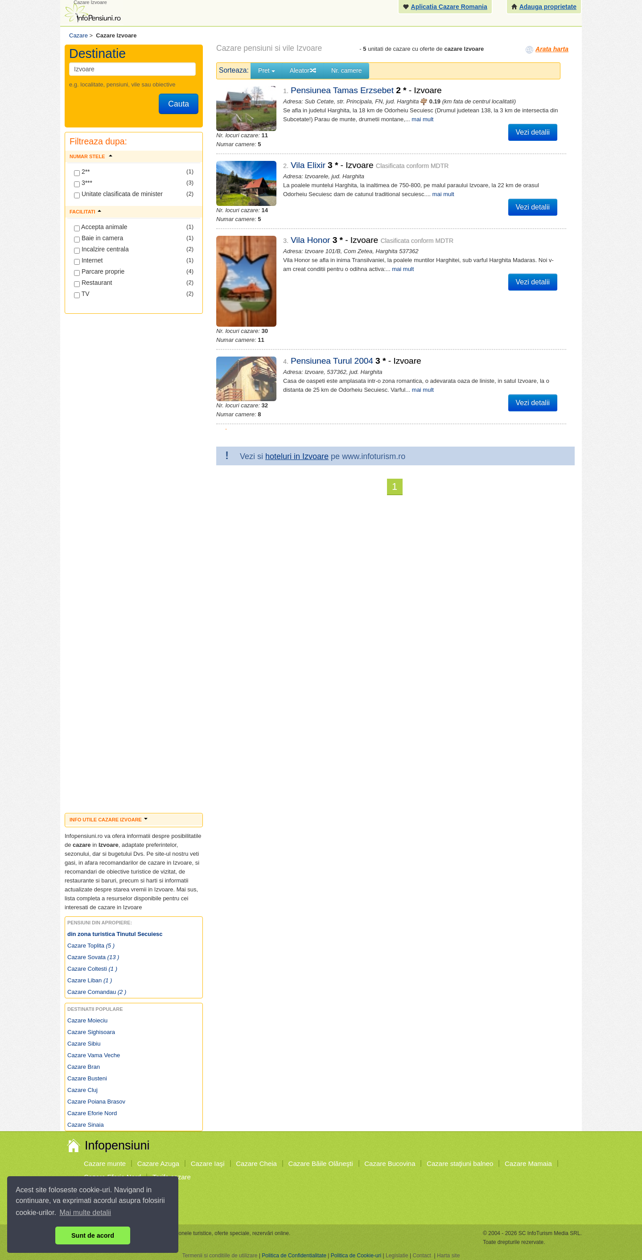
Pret (266, 70)
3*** (83, 183)
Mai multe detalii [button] (85, 1212)
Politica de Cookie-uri (356, 1255)
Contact (421, 1255)
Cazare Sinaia (85, 1124)
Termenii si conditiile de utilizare (220, 1255)
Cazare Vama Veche (93, 1055)
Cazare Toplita (91, 945)
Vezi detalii (533, 132)
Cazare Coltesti (92, 968)
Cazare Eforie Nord (92, 1113)
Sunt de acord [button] (92, 1235)
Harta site (448, 1255)
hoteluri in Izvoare (297, 448)
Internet (88, 261)
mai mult (422, 119)
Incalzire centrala (101, 250)
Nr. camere (346, 70)
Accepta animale (101, 227)
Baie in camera (98, 238)
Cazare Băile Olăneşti (320, 1163)
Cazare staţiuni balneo (460, 1163)
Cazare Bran (83, 1066)
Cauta (178, 103)
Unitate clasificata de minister (118, 194)
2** (82, 172)
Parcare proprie (99, 272)
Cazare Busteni (87, 1078)
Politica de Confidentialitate (294, 1255)
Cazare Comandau (96, 992)
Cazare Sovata (93, 957)
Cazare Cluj (82, 1090)
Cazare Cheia (256, 1163)
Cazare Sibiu (83, 1043)
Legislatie (397, 1255)
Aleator (303, 70)
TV (82, 294)
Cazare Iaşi (208, 1163)
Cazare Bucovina (389, 1163)
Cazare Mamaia (528, 1163)
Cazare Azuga (158, 1163)
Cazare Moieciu (87, 1020)
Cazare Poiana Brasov (96, 1101)
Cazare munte (105, 1163)
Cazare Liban (89, 980)
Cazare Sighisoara (91, 1032)
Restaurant (93, 283)
